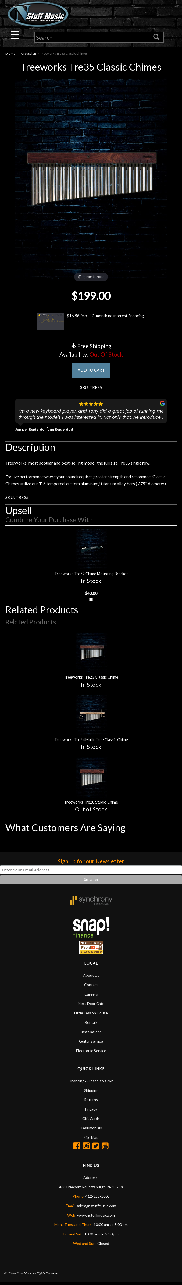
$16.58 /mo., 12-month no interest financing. (91, 321)
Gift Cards (91, 1121)
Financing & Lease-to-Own (91, 1083)
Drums (10, 54)
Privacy (91, 1111)
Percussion (28, 54)
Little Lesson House (91, 1015)
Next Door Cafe (91, 1006)
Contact (91, 987)
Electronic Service (91, 1053)
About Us (91, 978)
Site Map (91, 1140)
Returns (91, 1102)
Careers (91, 996)
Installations (91, 1034)
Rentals (91, 1025)
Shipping (91, 1093)
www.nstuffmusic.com (96, 1218)
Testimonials (91, 1130)
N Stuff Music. (23, 1275)
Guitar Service (91, 1044)
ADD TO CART (91, 370)
